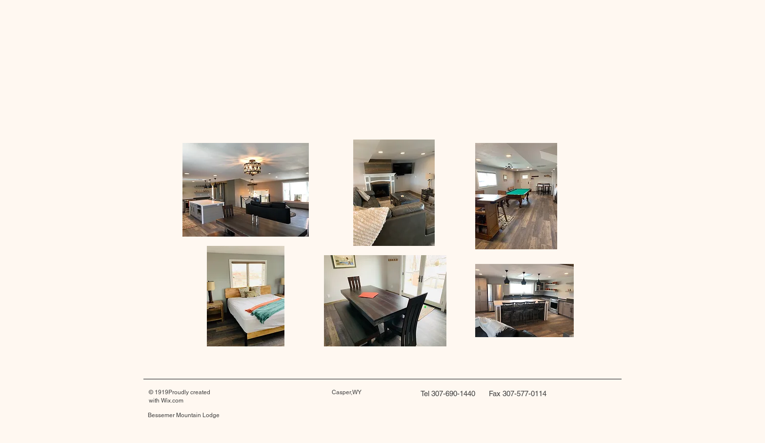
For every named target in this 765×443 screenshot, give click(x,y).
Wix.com (172, 400)
